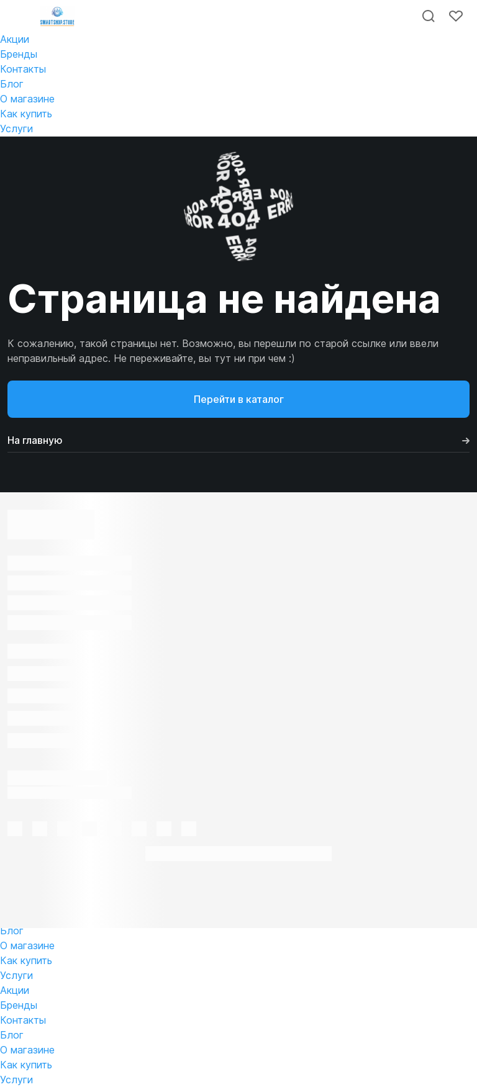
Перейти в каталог (239, 399)
